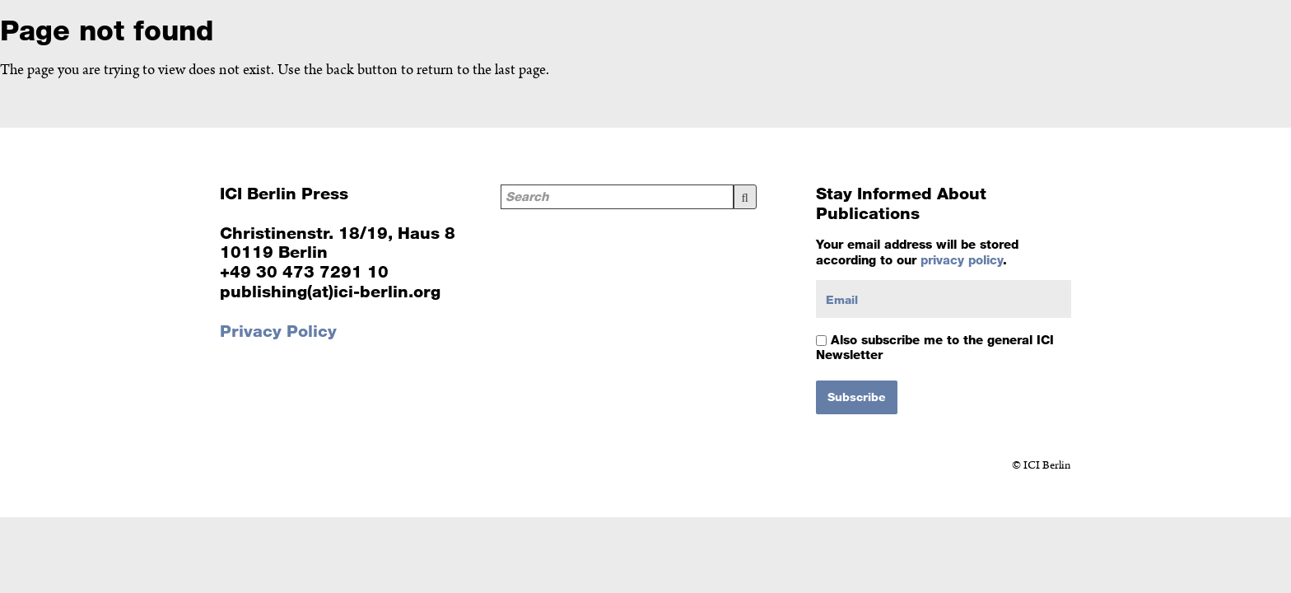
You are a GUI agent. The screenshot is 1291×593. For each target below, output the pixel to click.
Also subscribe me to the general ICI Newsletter (935, 347)
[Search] (617, 196)
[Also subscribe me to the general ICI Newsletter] (821, 340)
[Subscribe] (856, 397)
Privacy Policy (278, 331)
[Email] (943, 299)
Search (745, 196)
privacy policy (961, 260)
